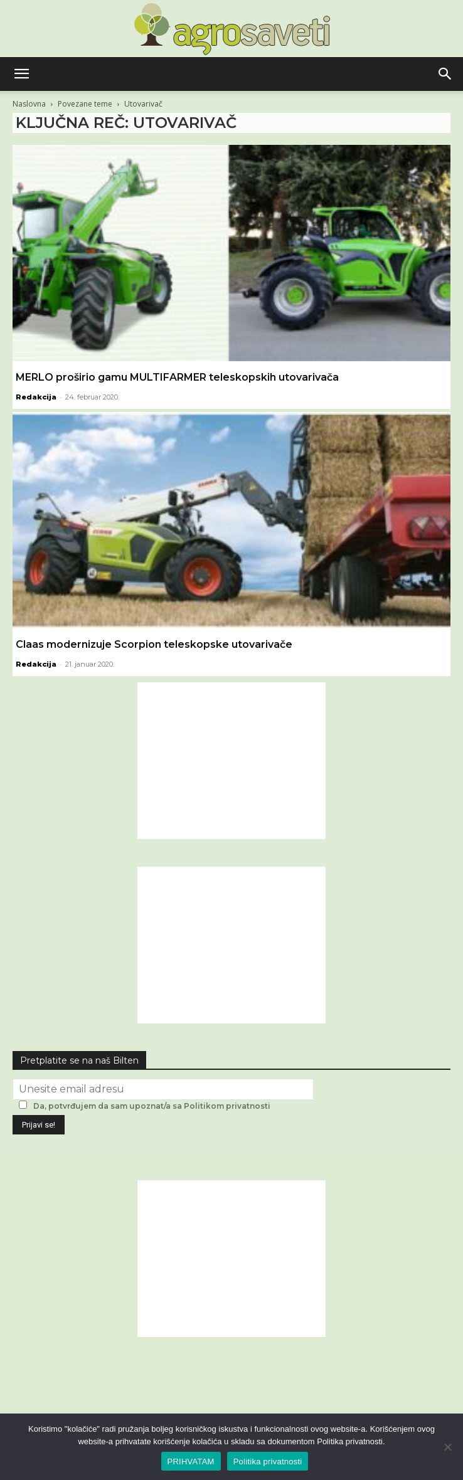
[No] (447, 1446)
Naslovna (29, 103)
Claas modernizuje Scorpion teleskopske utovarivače (154, 644)
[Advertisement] (231, 760)
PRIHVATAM (191, 1461)
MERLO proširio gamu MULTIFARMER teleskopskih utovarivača (177, 377)
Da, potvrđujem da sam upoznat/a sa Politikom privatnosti (151, 1106)
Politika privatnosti (267, 1461)
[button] (21, 74)
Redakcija (36, 397)
